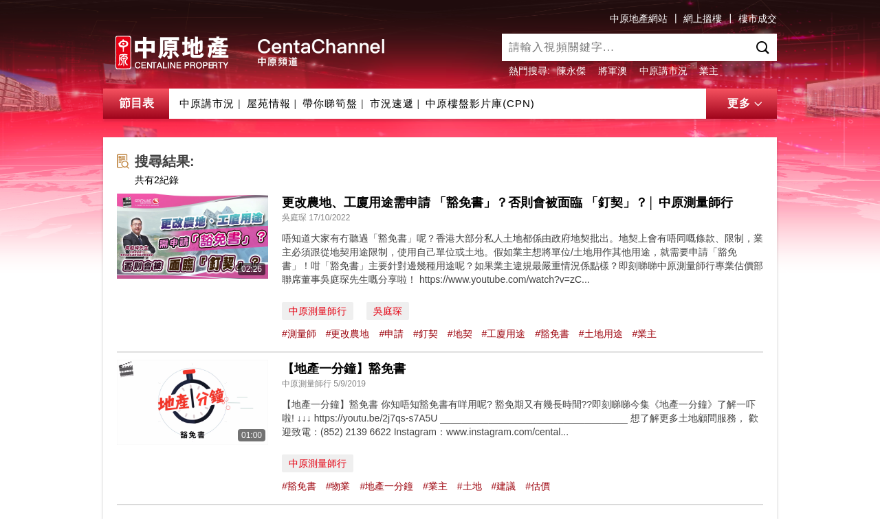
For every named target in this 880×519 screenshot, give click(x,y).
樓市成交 (757, 18)
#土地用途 (601, 333)
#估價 (537, 486)
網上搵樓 (702, 18)
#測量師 (299, 333)
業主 (708, 70)
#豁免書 (552, 333)
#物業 (338, 486)
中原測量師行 (317, 310)
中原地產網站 (639, 18)
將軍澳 (612, 70)
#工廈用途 (503, 333)
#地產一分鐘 (386, 486)
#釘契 (425, 333)
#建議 (503, 486)
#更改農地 (348, 333)
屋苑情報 (269, 103)
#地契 (460, 333)
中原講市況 (663, 70)
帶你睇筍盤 (330, 103)
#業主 (644, 333)
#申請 (391, 333)
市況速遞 (392, 103)
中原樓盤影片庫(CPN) (480, 103)
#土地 (469, 486)
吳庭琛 (387, 310)
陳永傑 (571, 70)
